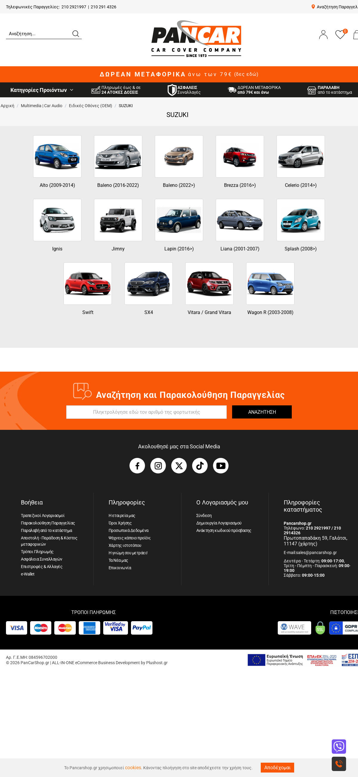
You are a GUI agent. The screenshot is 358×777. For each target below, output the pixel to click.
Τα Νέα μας (118, 560)
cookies (133, 767)
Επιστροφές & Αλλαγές (41, 566)
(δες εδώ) (246, 74)
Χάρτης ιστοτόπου (125, 545)
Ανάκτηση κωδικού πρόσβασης (223, 530)
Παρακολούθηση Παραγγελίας (48, 523)
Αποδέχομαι (277, 767)
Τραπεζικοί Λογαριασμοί (42, 515)
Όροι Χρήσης (120, 523)
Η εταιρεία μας (122, 515)
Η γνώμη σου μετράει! (128, 552)
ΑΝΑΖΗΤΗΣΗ (262, 412)
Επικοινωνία (120, 567)
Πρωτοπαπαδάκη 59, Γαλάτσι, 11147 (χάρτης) (315, 541)
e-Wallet (27, 574)
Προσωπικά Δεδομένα (129, 530)
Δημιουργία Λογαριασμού (219, 523)
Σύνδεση (204, 515)
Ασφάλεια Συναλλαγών (41, 559)
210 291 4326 (103, 6)
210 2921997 (73, 6)
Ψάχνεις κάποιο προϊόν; (130, 538)
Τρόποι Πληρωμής (37, 551)
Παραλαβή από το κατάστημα (46, 530)
